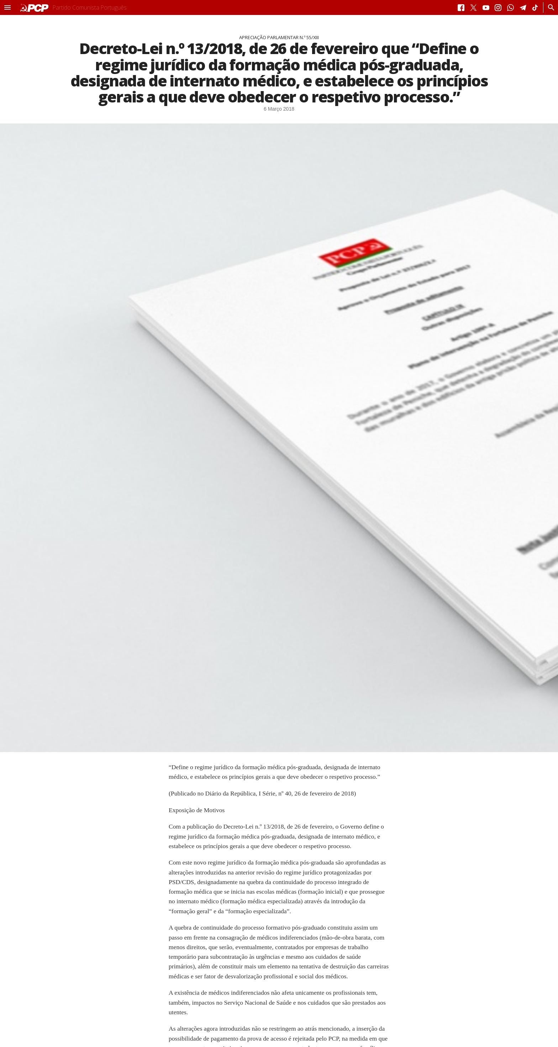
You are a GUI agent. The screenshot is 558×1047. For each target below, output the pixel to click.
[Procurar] (549, 7)
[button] (7, 7)
